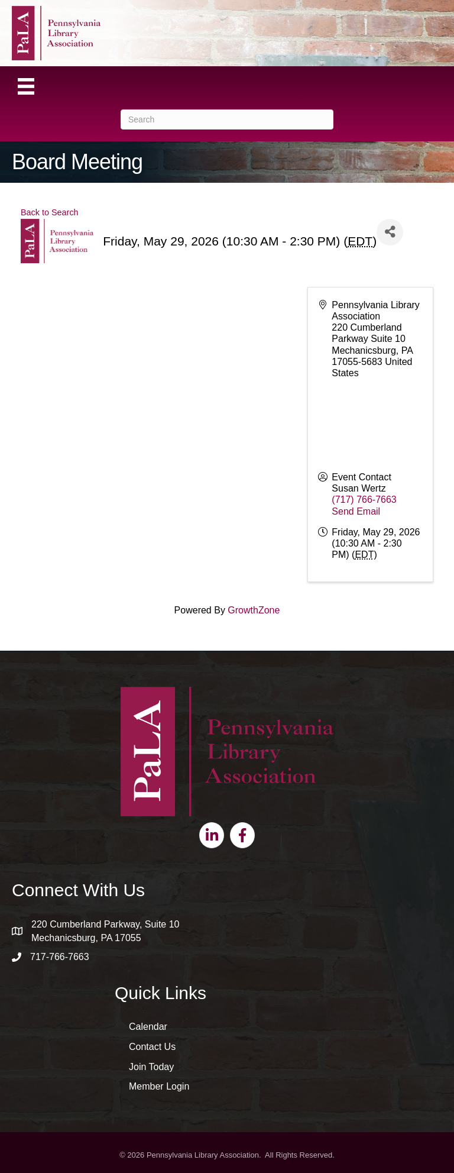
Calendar (148, 1027)
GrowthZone (254, 610)
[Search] (227, 119)
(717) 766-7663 (364, 500)
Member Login (159, 1086)
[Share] (390, 232)
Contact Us (152, 1047)
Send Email (356, 511)
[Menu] (26, 86)
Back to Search (50, 212)
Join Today (151, 1067)
